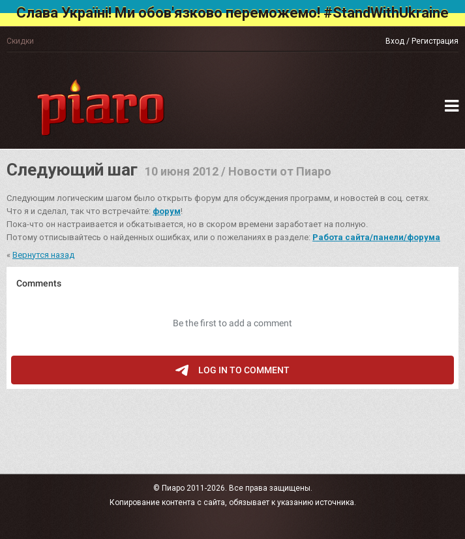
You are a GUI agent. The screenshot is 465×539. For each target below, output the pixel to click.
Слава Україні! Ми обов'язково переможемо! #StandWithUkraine (232, 13)
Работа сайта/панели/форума (376, 237)
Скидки (20, 41)
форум (167, 211)
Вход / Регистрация (421, 41)
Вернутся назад (43, 255)
